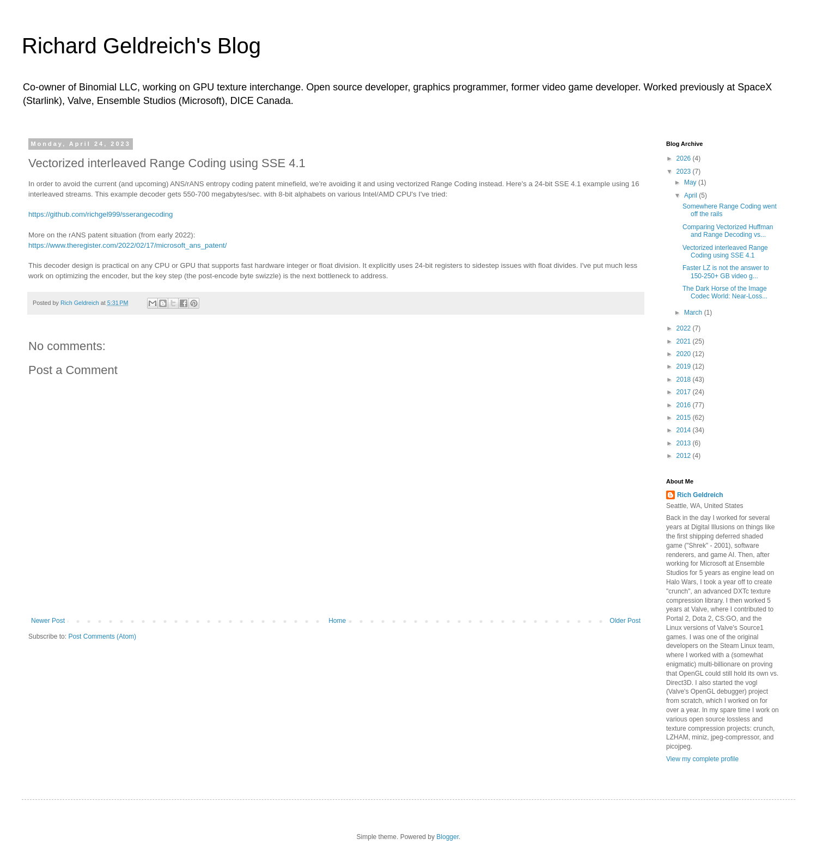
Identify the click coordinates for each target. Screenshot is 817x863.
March (694, 312)
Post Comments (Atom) (102, 636)
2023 (684, 171)
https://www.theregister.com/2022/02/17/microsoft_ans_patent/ (127, 245)
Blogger (447, 837)
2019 (684, 366)
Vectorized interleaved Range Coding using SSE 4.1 (725, 251)
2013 (684, 443)
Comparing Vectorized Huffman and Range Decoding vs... (727, 230)
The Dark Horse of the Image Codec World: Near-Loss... (724, 292)
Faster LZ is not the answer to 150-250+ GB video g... (725, 271)
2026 (684, 158)
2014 (684, 430)
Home (337, 621)
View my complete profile (702, 759)
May (691, 182)
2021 (684, 341)
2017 (684, 392)
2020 (684, 354)
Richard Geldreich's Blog (141, 46)
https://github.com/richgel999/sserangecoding (100, 214)
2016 (684, 405)
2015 (684, 417)
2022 (684, 328)
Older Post (625, 621)
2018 (684, 379)
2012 (684, 456)
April (691, 195)
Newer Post (48, 621)
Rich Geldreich (700, 495)
